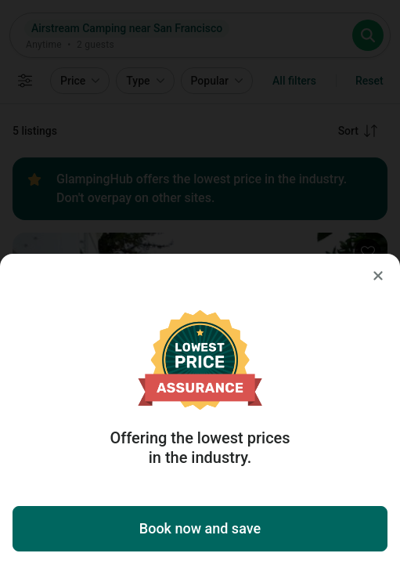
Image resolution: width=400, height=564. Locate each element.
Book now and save (200, 528)
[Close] (378, 276)
